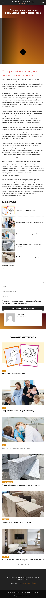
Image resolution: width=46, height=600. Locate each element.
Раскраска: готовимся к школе (25, 210)
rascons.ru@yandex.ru (29, 583)
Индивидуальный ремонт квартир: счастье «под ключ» (23, 560)
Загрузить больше (23, 564)
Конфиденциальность (14, 592)
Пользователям (26, 592)
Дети (4, 370)
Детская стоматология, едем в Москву (28, 234)
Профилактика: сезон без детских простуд (29, 222)
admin (21, 314)
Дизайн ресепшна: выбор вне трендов (28, 257)
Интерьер (5, 519)
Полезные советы (7, 482)
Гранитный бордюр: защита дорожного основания (21, 485)
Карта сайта (35, 592)
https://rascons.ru (21, 316)
